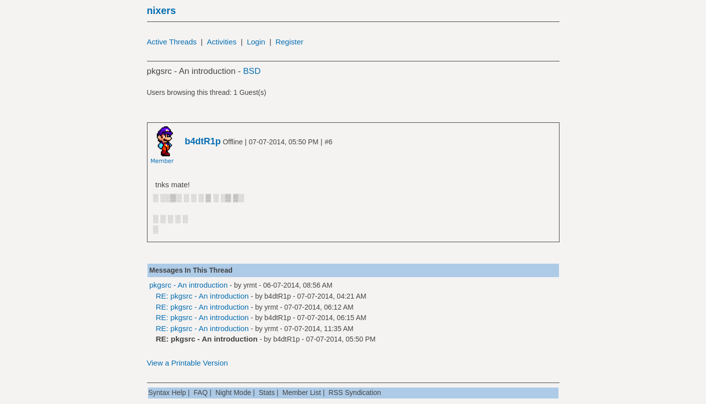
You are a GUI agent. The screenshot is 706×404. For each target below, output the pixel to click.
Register (290, 41)
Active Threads (172, 41)
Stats (267, 393)
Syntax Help (167, 393)
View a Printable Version (187, 363)
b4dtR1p (277, 296)
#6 (328, 142)
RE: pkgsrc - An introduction (202, 296)
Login (256, 41)
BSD (251, 71)
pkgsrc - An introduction (189, 285)
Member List (301, 393)
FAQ (201, 393)
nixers (161, 10)
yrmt (250, 285)
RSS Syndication (354, 393)
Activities (221, 41)
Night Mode (234, 393)
